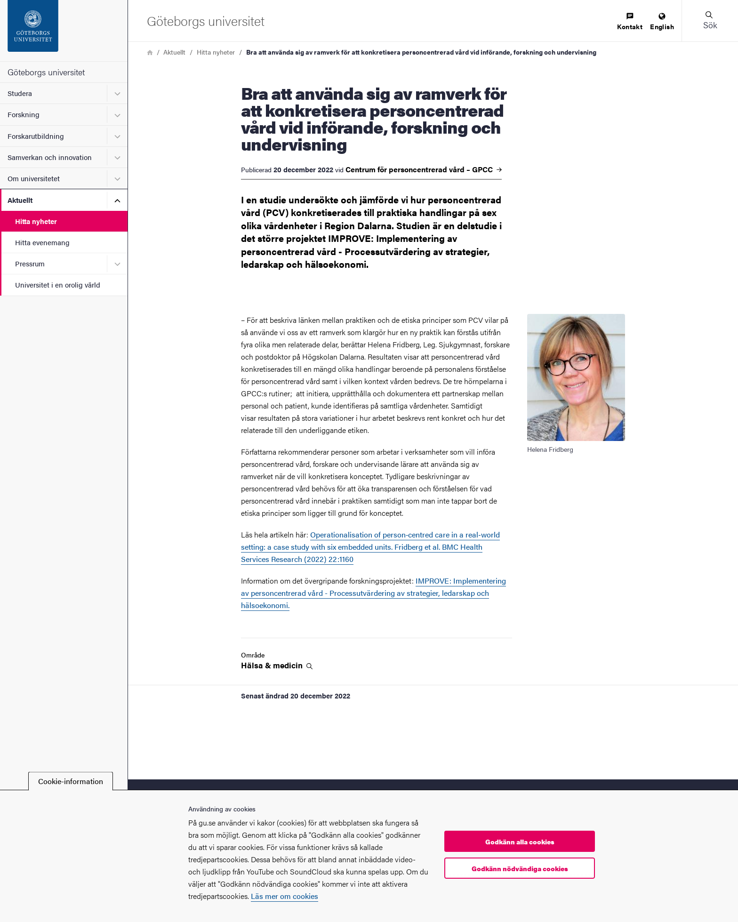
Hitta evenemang (42, 242)
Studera (20, 93)
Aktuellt (20, 200)
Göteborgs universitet (46, 72)
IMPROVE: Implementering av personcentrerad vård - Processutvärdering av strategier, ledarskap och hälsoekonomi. (373, 592)
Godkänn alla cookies (519, 841)
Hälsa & (277, 665)
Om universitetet (34, 178)
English (662, 22)
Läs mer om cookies (284, 895)
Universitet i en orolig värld (57, 284)
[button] (710, 20)
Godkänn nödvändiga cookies (520, 868)
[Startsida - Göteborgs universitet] (64, 30)
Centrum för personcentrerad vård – (423, 169)
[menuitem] (629, 22)
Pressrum (30, 263)
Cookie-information (70, 781)
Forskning (24, 114)
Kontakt (629, 22)
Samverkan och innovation (50, 157)
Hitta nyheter (36, 221)
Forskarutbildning (36, 136)
